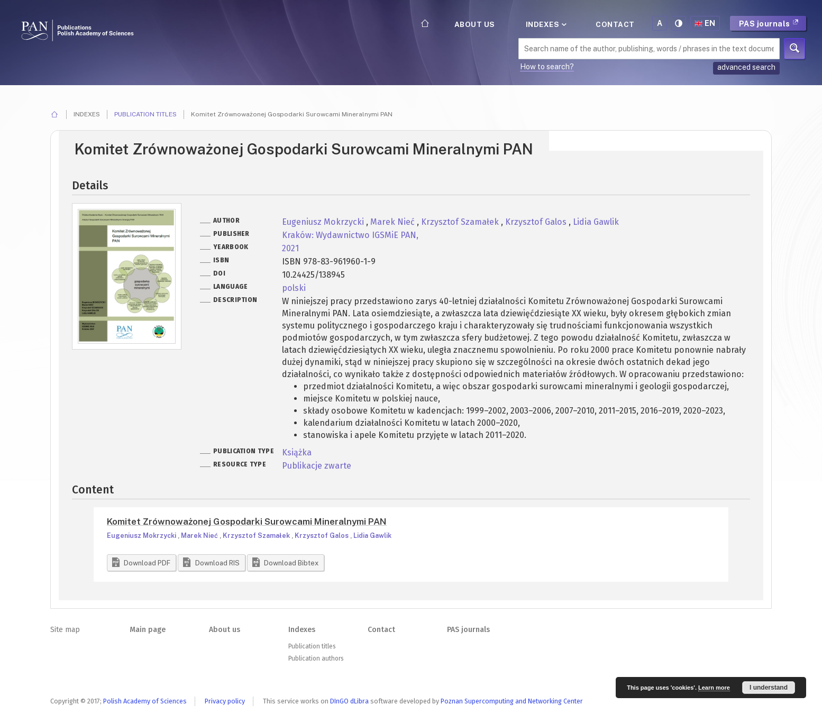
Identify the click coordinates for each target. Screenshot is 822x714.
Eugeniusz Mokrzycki (324, 222)
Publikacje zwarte (316, 466)
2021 (290, 248)
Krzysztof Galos (537, 222)
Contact (615, 24)
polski (294, 288)
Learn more (714, 687)
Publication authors (315, 658)
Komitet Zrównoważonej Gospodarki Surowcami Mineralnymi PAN (247, 521)
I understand (769, 687)
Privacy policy (225, 701)
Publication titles (145, 114)
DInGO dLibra (349, 701)
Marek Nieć (393, 222)
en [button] (705, 23)
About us (474, 24)
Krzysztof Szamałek (461, 222)
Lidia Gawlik (596, 222)
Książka (297, 452)
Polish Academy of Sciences (145, 701)
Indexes (545, 24)
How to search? (547, 66)
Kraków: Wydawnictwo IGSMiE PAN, (350, 235)
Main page (148, 629)
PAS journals (769, 23)
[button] (141, 562)
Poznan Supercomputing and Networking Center (512, 701)
